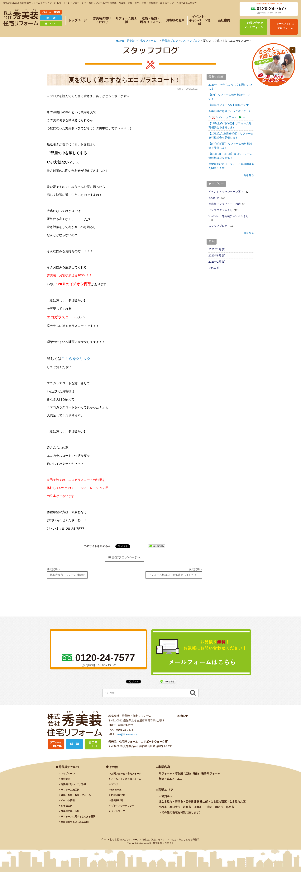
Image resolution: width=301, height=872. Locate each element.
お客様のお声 (175, 20)
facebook (117, 792)
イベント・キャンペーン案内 (225, 191)
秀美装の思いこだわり (102, 20)
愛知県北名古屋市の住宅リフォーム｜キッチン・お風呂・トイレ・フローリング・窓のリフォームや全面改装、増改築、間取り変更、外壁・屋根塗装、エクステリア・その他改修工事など (100, 3)
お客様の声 (67, 808)
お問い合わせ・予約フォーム (128, 776)
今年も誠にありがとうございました (229, 111)
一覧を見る (247, 175)
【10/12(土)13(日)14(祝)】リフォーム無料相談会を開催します (230, 135)
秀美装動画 (118, 802)
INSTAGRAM (119, 797)
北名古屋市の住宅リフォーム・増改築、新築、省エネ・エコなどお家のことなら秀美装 (154, 842)
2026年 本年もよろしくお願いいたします (230, 86)
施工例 (71, 792)
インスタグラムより (220, 210)
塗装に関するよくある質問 (77, 824)
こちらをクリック (76, 359)
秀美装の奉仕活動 (71, 813)
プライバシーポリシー (124, 808)
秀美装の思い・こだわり (75, 786)
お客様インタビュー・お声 (224, 203)
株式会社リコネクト (163, 845)
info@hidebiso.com (128, 736)
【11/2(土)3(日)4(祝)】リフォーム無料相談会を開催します (230, 125)
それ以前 (213, 267)
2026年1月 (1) (216, 249)
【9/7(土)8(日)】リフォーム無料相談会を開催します (230, 145)
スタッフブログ (217, 225)
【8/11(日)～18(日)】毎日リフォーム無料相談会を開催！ (230, 155)
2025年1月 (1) (216, 261)
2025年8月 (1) (216, 255)
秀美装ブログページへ (124, 558)
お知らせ (213, 197)
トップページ (77, 20)
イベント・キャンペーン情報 (199, 20)
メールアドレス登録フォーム (128, 781)
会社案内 (224, 20)
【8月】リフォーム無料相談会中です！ (229, 96)
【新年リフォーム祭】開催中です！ (229, 104)
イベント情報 (69, 802)
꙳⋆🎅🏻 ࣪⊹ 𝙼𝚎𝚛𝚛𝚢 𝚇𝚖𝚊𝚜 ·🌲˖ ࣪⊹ (226, 117)
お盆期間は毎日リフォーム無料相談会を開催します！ (231, 166)
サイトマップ (119, 813)
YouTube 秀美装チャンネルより (228, 216)
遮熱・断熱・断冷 (78, 797)
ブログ (115, 786)
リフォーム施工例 (126, 20)
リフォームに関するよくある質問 (81, 819)
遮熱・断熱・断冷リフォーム (151, 20)
